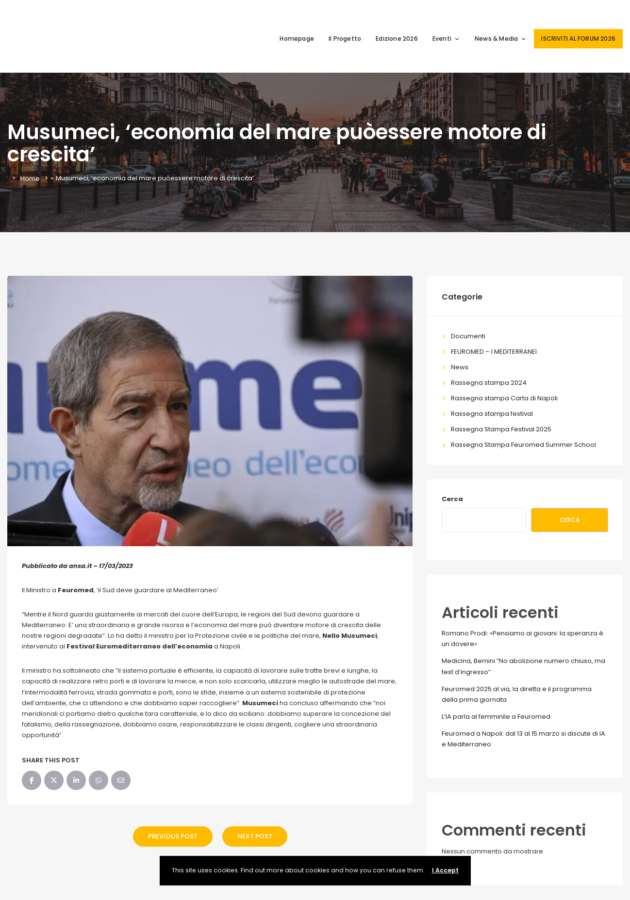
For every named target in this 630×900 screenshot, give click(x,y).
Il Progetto (345, 38)
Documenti (468, 336)
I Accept (445, 870)
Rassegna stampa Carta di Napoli (504, 398)
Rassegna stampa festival (492, 413)
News (459, 367)
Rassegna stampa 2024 (489, 382)
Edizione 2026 (397, 38)
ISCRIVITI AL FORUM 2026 (578, 38)
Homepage (297, 38)
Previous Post (173, 836)
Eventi (446, 38)
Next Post (254, 836)
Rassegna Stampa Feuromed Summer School (523, 444)
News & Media (501, 38)
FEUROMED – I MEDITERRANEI (494, 351)
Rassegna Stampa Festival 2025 (501, 429)
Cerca (452, 499)
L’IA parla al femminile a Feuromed (496, 716)
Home (30, 178)
